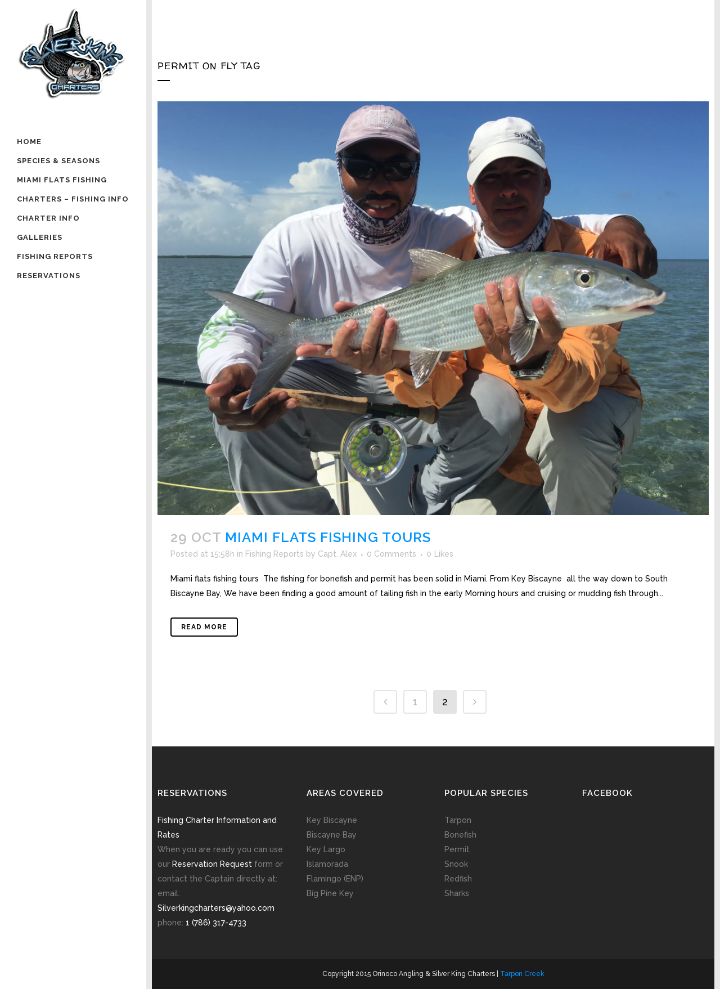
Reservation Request (212, 864)
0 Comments (391, 553)
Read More (204, 627)
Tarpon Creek (522, 974)
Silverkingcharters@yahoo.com (216, 907)
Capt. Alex (337, 553)
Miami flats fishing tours (328, 537)
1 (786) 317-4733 (216, 922)
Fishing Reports (274, 553)
